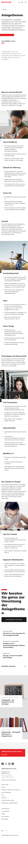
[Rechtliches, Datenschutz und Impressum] (10, 791)
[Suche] (22, 2)
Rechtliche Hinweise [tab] (8, 666)
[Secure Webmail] (5, 818)
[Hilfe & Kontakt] (5, 786)
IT (7, 832)
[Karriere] (3, 789)
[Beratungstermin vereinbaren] (14, 619)
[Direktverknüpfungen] (19, 2)
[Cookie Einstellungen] (6, 794)
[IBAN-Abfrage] (4, 821)
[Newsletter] (3, 799)
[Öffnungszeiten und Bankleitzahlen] (9, 804)
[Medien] (3, 815)
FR (5, 832)
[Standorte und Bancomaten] (7, 802)
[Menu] (26, 2)
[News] (2, 797)
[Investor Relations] (5, 813)
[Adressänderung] (5, 810)
